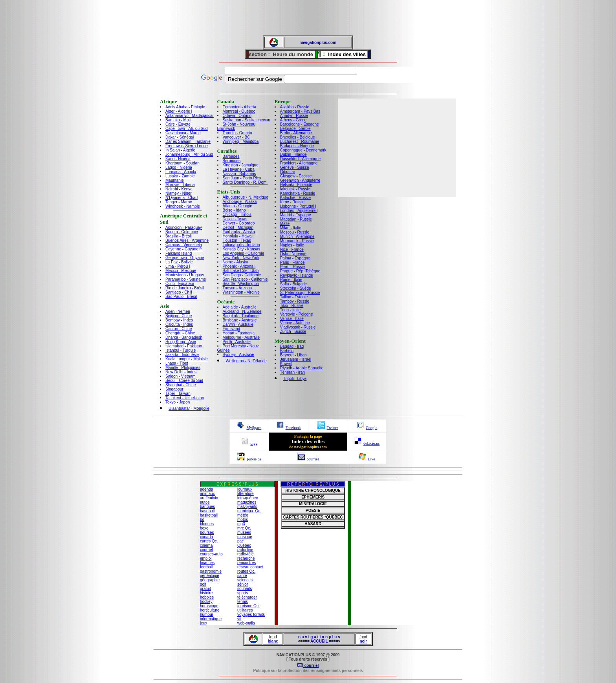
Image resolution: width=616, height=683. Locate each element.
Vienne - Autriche (295, 323)
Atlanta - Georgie (238, 206)
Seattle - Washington (241, 283)
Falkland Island (178, 253)
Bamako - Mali (178, 120)
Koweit (286, 364)
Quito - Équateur (179, 283)
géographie (210, 580)
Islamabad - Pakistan (183, 346)
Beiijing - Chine (178, 316)
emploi (205, 558)
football (206, 567)
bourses (207, 532)
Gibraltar (287, 172)
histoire (206, 593)
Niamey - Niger (178, 193)
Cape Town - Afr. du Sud (186, 128)
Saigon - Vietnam (180, 376)
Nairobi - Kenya (178, 189)
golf (203, 584)
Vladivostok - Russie (298, 327)
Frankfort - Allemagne (299, 163)
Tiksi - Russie (292, 305)
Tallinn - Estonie (294, 297)
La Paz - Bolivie (178, 262)
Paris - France (292, 262)
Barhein (286, 351)
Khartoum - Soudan (182, 163)
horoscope (209, 606)
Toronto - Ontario (237, 133)
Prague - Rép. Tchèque (300, 271)
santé (242, 575)
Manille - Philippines (182, 367)
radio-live (245, 550)
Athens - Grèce (293, 120)
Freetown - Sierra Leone (186, 146)
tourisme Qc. (248, 606)
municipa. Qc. (249, 511)
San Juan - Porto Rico (242, 178)
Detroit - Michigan (238, 227)
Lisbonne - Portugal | (298, 206)
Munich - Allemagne (297, 236)
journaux (244, 489)
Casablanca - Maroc (182, 133)
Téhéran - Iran (292, 372)
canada (206, 537)
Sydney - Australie (239, 354)
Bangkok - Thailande (241, 316)
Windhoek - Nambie (182, 206)
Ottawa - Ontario (237, 115)
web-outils (246, 623)
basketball (209, 515)
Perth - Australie (237, 342)
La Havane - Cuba (239, 169)
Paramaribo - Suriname (185, 279)
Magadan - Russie (296, 219)
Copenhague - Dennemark (303, 150)
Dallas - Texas (235, 219)
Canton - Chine (178, 329)
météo (242, 515)
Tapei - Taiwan (178, 393)
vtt (239, 619)
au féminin (209, 498)
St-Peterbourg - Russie (300, 292)
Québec (244, 545)
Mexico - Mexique (180, 270)
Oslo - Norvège (293, 254)
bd (202, 519)
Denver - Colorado (239, 223)
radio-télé (245, 554)
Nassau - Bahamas (239, 174)
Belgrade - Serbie (295, 128)
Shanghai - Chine (180, 385)
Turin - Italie (290, 310)
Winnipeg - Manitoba (241, 141)
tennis (242, 601)
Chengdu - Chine (180, 333)
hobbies (207, 597)
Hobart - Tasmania (239, 333)
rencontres (246, 563)
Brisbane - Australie (240, 320)
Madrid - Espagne (295, 215)
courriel (206, 550)
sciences (245, 580)
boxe (204, 528)
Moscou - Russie (294, 232)
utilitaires (245, 610)
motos (242, 519)
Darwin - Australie (238, 324)
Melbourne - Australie (241, 337)
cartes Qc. (209, 541)
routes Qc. (246, 571)
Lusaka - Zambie (179, 176)
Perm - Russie (292, 267)
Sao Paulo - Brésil (181, 296)
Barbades (231, 156)
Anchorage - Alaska (240, 201)
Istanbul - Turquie (180, 350)
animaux (207, 493)
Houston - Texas (237, 240)
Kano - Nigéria (178, 159)
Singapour (174, 389)
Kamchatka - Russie (297, 193)
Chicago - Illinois (237, 214)
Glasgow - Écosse (296, 176)
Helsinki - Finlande (296, 185)
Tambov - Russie (294, 301)
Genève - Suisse (294, 167)
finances (207, 563)
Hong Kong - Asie (180, 342)
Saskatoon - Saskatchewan (246, 120)
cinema (206, 545)
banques (207, 506)
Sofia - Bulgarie (293, 284)
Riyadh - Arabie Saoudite (302, 368)
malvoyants (247, 506)
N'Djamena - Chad (181, 197)
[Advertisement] (308, 17)
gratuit (205, 588)
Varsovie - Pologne (296, 314)
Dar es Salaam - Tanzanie (188, 141)
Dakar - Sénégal (179, 137)
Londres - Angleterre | (299, 210)
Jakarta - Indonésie (182, 354)
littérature (245, 493)
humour (206, 614)
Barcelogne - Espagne (299, 124)
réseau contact (250, 567)
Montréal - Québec (239, 111)
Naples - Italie (292, 245)
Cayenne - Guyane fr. (184, 249)
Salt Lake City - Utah (241, 270)
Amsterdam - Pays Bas (300, 111)
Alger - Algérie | (178, 111)
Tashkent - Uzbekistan (184, 398)
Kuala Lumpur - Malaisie (186, 359)
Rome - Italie (291, 280)
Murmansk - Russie (297, 241)
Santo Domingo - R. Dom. (245, 182)
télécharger (247, 597)
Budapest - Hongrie (297, 146)
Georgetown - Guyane (184, 258)
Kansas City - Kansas (241, 249)
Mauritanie (174, 180)
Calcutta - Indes (179, 324)
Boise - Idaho (234, 210)
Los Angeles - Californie (243, 253)
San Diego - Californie (242, 275)
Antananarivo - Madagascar (189, 115)
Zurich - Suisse (293, 331)
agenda (206, 489)
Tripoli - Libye (295, 378)
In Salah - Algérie (180, 150)
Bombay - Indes (179, 320)
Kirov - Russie (292, 202)
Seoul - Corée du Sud (184, 380)
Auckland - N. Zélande (242, 311)
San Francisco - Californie (245, 279)
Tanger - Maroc (178, 202)
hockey (206, 601)
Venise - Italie (292, 318)
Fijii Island (231, 329)
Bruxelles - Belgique (297, 137)
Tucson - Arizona (237, 288)
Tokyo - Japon (177, 402)
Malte (285, 223)
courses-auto (211, 554)
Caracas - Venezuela (183, 245)
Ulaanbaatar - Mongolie (189, 408)
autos (204, 502)
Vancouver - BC (236, 137)
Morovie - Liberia (179, 185)
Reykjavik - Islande (296, 275)
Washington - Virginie (241, 292)
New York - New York (241, 258)
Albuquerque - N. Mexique (245, 197)
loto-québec (247, 498)
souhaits (244, 588)
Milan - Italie (290, 228)
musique (244, 537)
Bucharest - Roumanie (299, 141)
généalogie (209, 575)
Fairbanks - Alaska (239, 232)
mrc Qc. (244, 528)
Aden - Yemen (177, 311)
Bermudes (232, 161)
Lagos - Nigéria (178, 167)
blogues (207, 524)
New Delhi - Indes (180, 372)
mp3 (241, 524)
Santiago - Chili (178, 292)
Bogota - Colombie (181, 232)
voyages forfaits (251, 614)
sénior (242, 584)
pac (240, 541)
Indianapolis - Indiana (241, 245)
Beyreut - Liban (293, 355)
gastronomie (211, 571)
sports (242, 593)
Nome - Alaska (235, 262)
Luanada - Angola (180, 172)
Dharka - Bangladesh (183, 337)
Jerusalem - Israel (295, 359)
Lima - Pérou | (177, 266)
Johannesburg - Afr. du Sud (189, 154)
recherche (246, 558)
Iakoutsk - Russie (295, 189)
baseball (207, 511)
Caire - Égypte (178, 124)
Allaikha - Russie (294, 107)
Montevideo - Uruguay (184, 275)
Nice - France (292, 249)
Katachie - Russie (295, 197)
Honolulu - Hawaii (238, 236)
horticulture (209, 610)
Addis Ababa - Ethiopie (185, 107)
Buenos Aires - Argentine (187, 240)
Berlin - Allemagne (296, 133)
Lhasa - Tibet (176, 363)
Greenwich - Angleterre (300, 180)
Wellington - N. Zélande (246, 361)
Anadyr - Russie (294, 115)
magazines (246, 502)
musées (244, 532)
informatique (211, 619)
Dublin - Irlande (293, 154)
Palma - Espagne (295, 258)
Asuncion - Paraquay (183, 227)
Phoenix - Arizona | (239, 266)
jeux (203, 623)
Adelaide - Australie (240, 307)
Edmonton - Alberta (240, 107)
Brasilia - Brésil (178, 236)
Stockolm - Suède (295, 288)
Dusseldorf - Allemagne (300, 159)
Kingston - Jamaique (240, 165)
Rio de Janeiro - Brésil (184, 288)
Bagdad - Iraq (292, 346)
